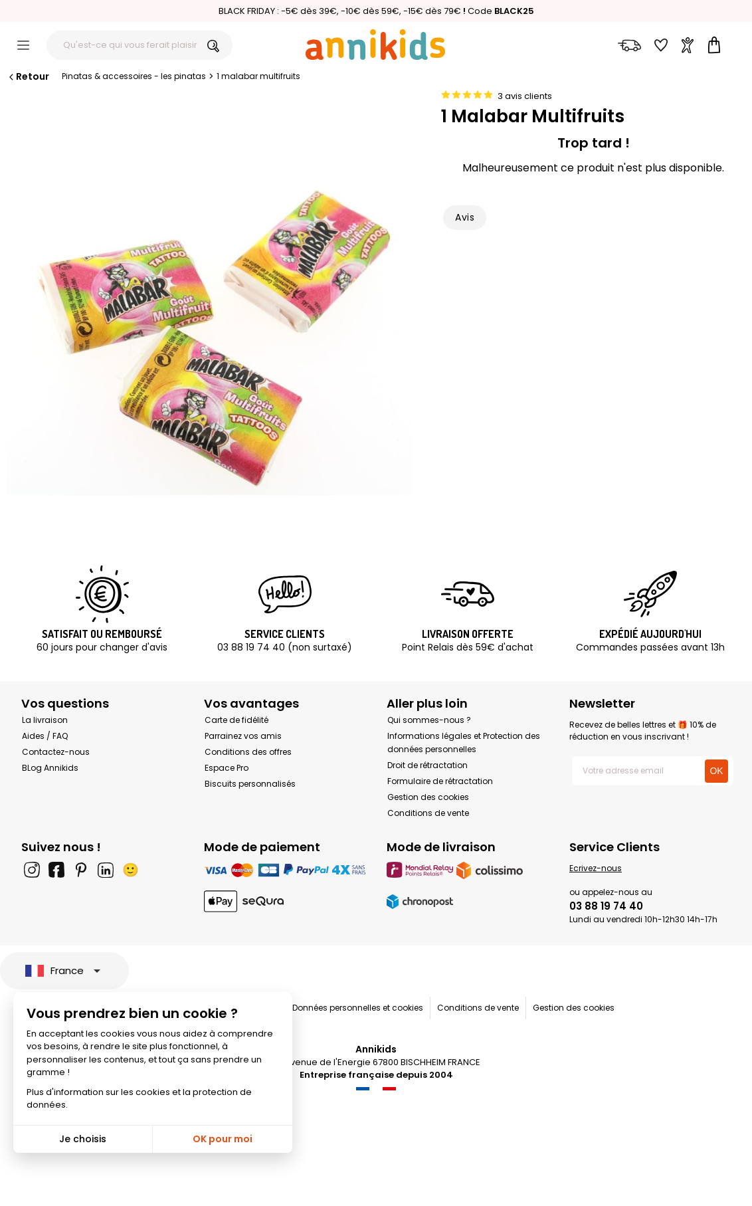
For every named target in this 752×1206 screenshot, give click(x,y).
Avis (464, 217)
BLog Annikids (50, 767)
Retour (28, 76)
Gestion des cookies (428, 797)
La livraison (45, 720)
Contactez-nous (56, 751)
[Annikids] (375, 44)
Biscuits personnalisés (250, 783)
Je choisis (82, 1139)
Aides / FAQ (45, 736)
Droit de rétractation (427, 765)
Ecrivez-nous (595, 868)
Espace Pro (226, 767)
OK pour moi (222, 1139)
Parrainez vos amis (243, 736)
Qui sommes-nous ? (429, 720)
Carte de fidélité (236, 720)
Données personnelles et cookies (357, 1007)
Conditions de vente (428, 813)
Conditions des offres (248, 751)
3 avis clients (525, 96)
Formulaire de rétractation (440, 781)
